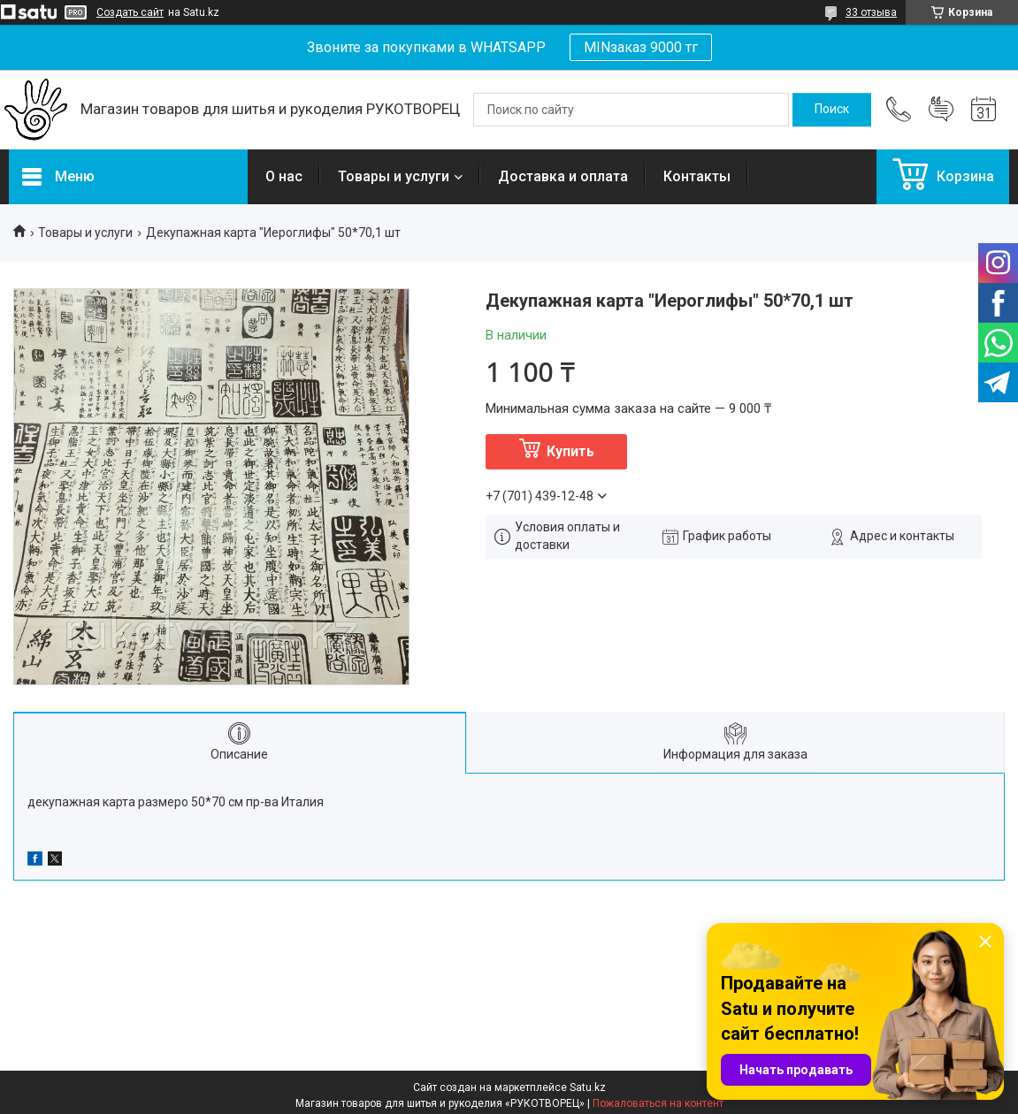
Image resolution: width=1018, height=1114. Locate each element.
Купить (570, 451)
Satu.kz (588, 1087)
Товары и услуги (393, 176)
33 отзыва (871, 12)
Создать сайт (130, 12)
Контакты (697, 176)
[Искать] (831, 109)
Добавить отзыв (941, 109)
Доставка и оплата (563, 176)
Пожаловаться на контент (658, 1103)
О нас (283, 176)
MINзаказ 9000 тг (641, 47)
